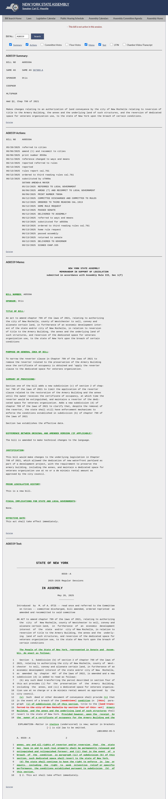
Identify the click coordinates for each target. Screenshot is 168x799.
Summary (17, 48)
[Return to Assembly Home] (44, 8)
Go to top (9, 126)
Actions (33, 48)
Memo (92, 48)
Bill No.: (10, 38)
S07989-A (38, 74)
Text (105, 48)
